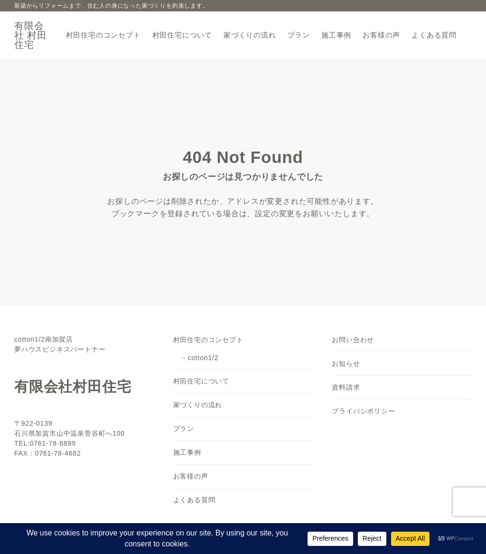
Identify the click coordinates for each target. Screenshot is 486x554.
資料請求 (346, 387)
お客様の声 (190, 476)
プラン (183, 428)
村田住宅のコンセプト (208, 340)
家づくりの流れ (198, 405)
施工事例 (187, 452)
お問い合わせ (353, 340)
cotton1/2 (202, 358)
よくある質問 (194, 500)
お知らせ (346, 363)
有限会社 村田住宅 (30, 35)
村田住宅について (201, 381)
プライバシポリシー (363, 411)
